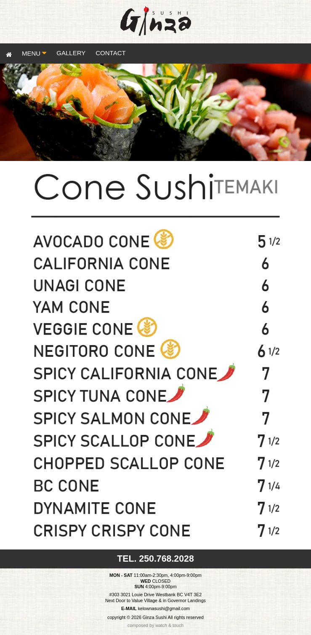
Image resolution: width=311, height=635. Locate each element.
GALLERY (70, 52)
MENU (36, 53)
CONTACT (110, 52)
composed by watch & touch (155, 625)
